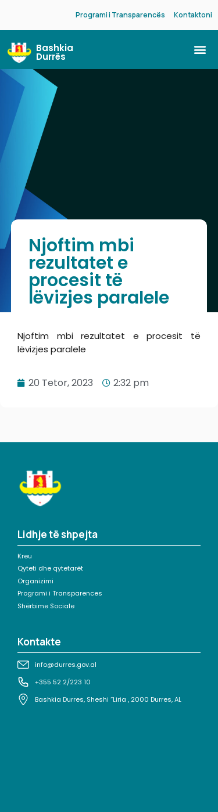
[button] (199, 49)
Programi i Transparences (59, 593)
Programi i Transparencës (120, 15)
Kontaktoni (193, 15)
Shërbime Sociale (45, 606)
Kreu (24, 556)
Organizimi (35, 581)
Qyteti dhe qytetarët (50, 568)
